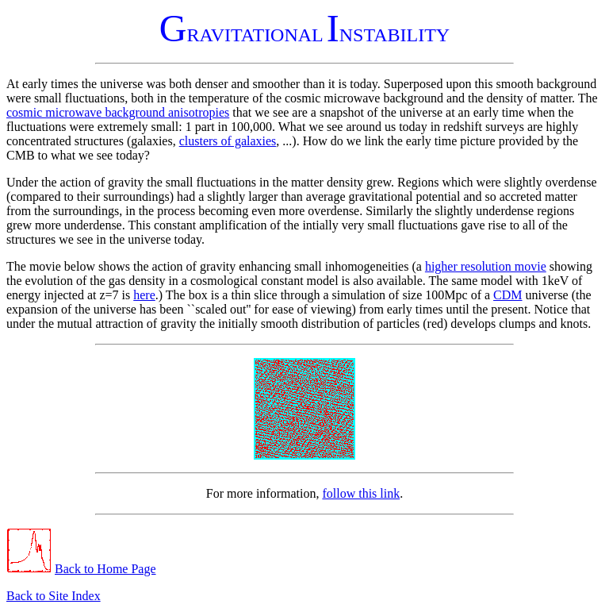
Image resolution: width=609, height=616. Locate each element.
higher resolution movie (485, 266)
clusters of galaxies (228, 141)
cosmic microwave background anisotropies (117, 112)
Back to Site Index (53, 596)
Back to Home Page (105, 569)
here (144, 295)
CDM (507, 295)
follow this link (361, 493)
